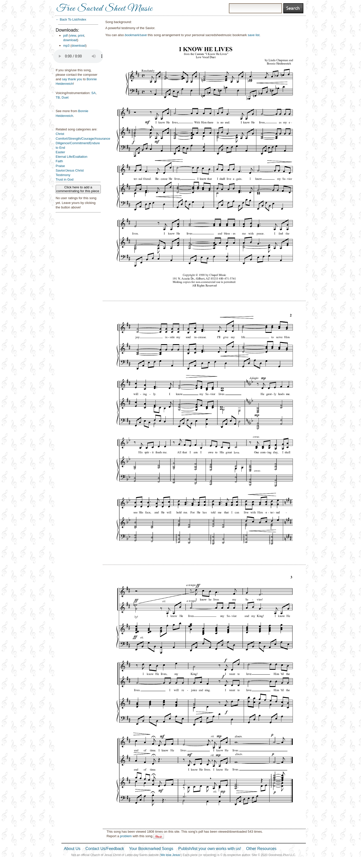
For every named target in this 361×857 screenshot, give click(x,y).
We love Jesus (170, 855)
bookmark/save (136, 35)
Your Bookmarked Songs (151, 848)
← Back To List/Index (71, 19)
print (81, 35)
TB (58, 97)
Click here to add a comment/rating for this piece (78, 189)
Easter (60, 152)
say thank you (72, 79)
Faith (59, 161)
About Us (72, 848)
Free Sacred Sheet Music (104, 9)
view (73, 35)
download (70, 40)
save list (253, 35)
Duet (65, 97)
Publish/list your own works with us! (209, 848)
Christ (60, 134)
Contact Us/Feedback (104, 848)
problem (126, 836)
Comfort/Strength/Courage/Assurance (83, 138)
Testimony (63, 175)
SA (93, 93)
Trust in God (64, 179)
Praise (60, 166)
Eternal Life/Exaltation (71, 157)
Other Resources (261, 848)
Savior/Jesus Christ (70, 170)
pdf (65, 35)
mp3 (66, 45)
